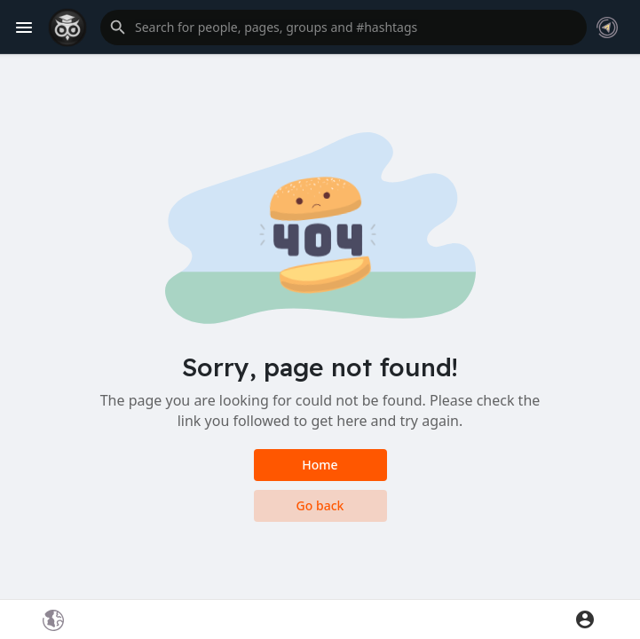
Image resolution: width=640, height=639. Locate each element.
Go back (320, 505)
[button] (343, 27)
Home (319, 464)
